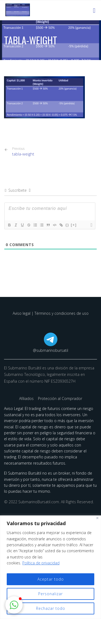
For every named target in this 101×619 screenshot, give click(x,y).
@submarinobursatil (50, 350)
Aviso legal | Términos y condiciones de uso (51, 313)
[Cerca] (97, 518)
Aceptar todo (50, 579)
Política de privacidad (41, 562)
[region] (50, 567)
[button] (14, 605)
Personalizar (50, 593)
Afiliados (27, 398)
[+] (74, 225)
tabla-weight (23, 152)
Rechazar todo (50, 608)
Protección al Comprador (60, 398)
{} (67, 225)
